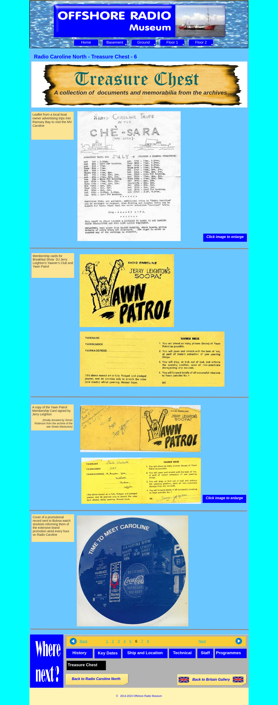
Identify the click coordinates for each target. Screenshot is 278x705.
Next (202, 641)
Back (83, 641)
